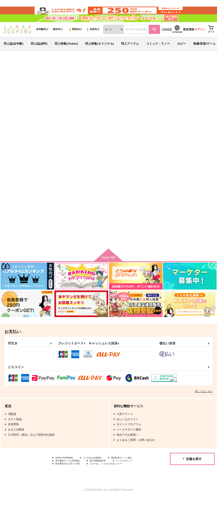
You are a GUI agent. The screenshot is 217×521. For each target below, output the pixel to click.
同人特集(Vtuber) (66, 55)
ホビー (181, 55)
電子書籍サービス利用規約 (108, 478)
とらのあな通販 (11, 75)
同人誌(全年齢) (13, 55)
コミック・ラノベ (158, 55)
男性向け (75, 41)
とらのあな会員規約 (100, 474)
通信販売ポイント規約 (69, 478)
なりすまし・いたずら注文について (120, 486)
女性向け (93, 41)
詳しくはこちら (203, 408)
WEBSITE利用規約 (67, 474)
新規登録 (188, 41)
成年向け (58, 41)
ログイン (199, 41)
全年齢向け (42, 41)
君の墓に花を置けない (125, 97)
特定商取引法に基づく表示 (71, 486)
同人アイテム (130, 55)
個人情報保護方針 (66, 482)
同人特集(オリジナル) (99, 55)
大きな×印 (101, 97)
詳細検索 (167, 41)
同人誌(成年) (39, 55)
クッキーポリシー (98, 482)
